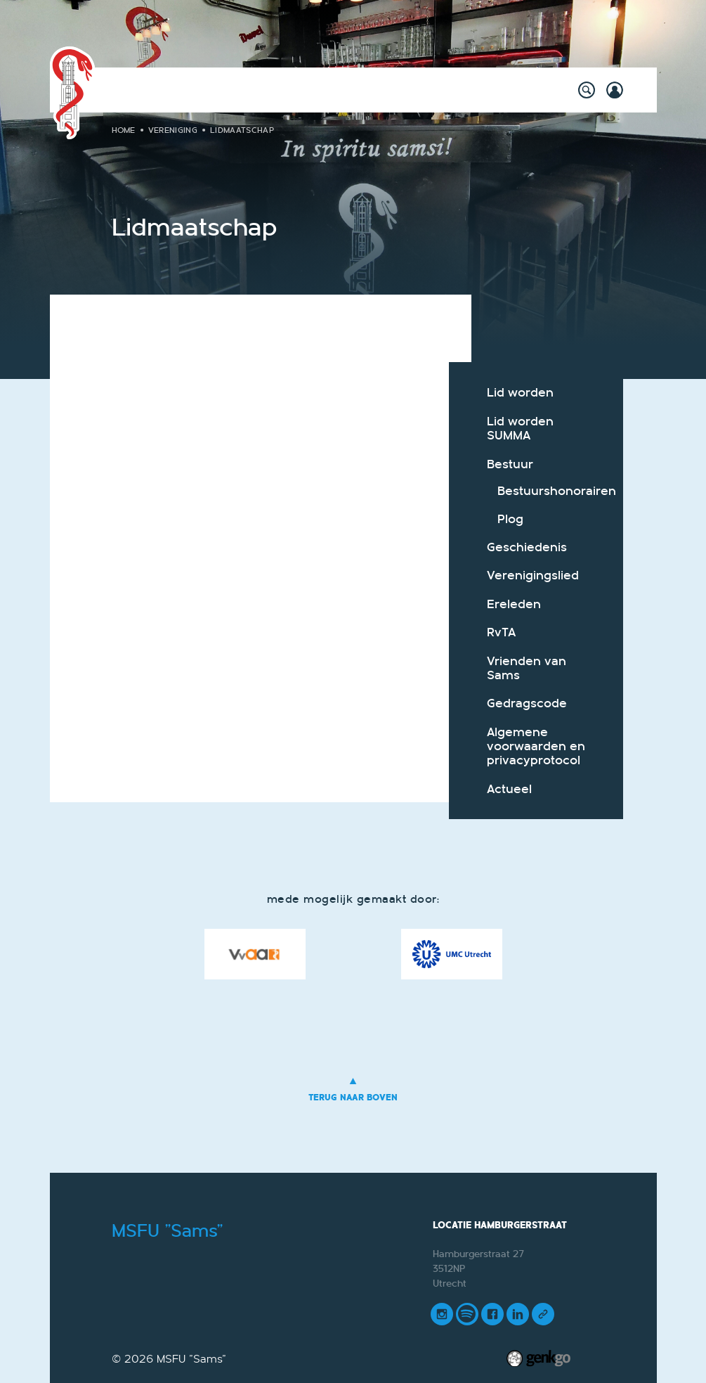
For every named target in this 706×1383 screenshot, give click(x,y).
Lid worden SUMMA (520, 428)
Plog (510, 519)
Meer (510, 89)
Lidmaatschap (242, 130)
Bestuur (510, 464)
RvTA (501, 632)
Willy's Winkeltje (298, 88)
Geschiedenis (527, 547)
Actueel (509, 789)
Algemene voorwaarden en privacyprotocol (536, 746)
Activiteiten (203, 88)
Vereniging (172, 130)
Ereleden (514, 604)
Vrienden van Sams (526, 668)
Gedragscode (527, 703)
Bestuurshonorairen (548, 491)
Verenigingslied (533, 575)
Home (145, 88)
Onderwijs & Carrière (419, 88)
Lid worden (520, 392)
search (586, 90)
